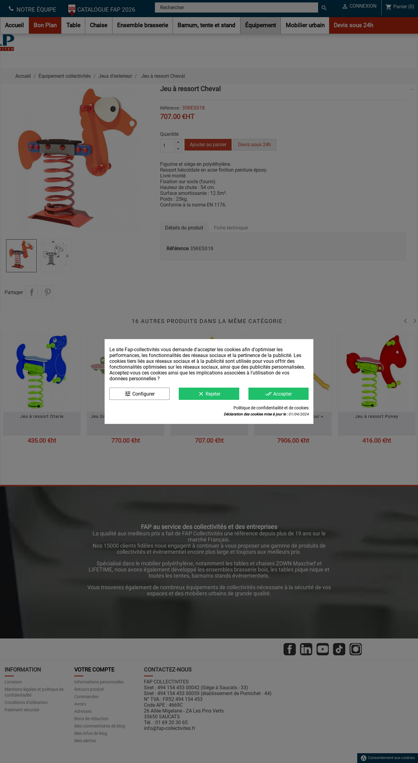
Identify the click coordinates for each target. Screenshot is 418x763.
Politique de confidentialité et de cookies (271, 407)
